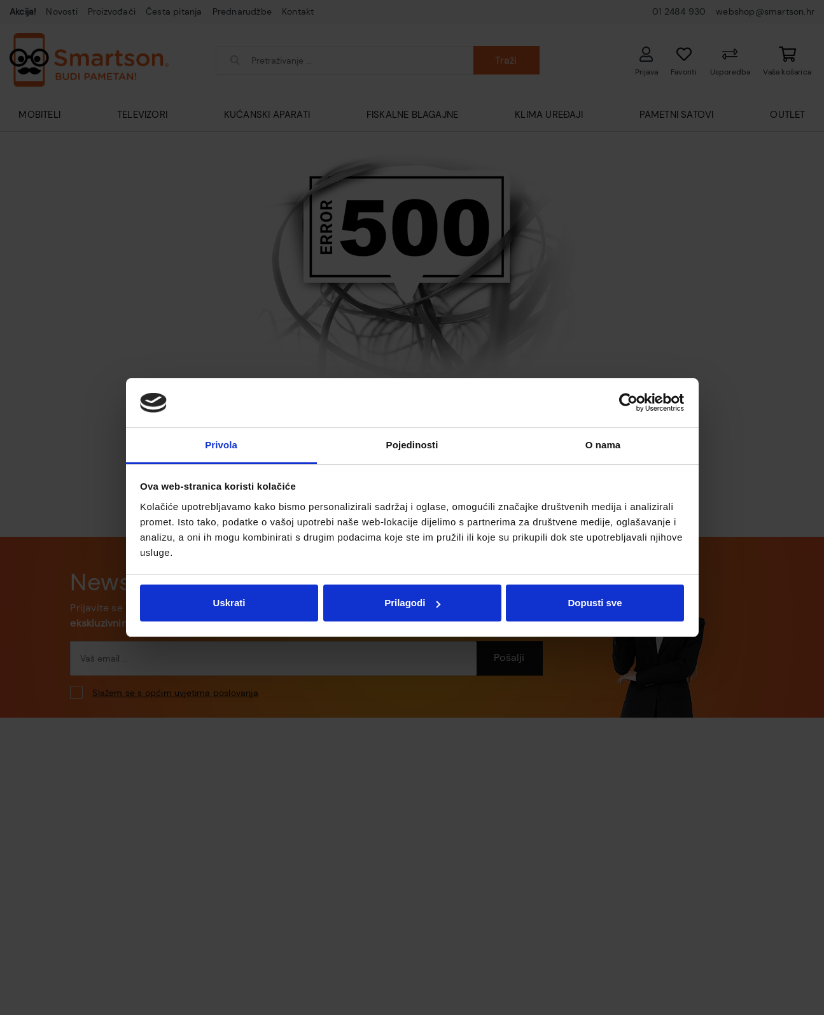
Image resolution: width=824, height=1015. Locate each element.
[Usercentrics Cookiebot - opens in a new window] (628, 402)
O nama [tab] (603, 444)
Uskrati (229, 602)
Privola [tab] (221, 444)
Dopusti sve (595, 602)
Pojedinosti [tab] (412, 444)
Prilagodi (412, 602)
